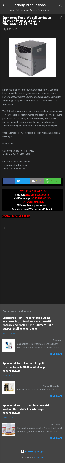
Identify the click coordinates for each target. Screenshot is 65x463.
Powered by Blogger (32, 451)
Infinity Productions (29, 5)
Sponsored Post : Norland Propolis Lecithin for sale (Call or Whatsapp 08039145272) (23, 367)
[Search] (61, 6)
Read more (56, 354)
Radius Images (39, 457)
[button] (61, 18)
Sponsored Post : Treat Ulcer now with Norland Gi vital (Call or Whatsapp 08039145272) (26, 409)
